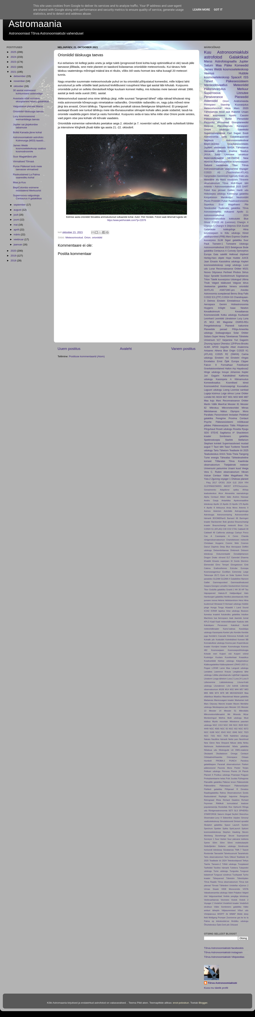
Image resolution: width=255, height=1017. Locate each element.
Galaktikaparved (239, 136)
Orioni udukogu (216, 129)
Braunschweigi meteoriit (224, 525)
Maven (236, 704)
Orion (87, 237)
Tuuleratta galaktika (229, 208)
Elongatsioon (236, 565)
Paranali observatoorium (228, 764)
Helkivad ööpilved (238, 254)
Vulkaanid (229, 211)
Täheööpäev (242, 878)
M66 (211, 693)
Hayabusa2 (242, 368)
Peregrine (221, 418)
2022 (14, 66)
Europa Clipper (240, 361)
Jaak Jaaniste (235, 618)
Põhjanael (229, 789)
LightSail (236, 675)
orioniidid (97, 237)
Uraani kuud (234, 468)
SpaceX (236, 77)
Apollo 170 (237, 504)
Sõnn (222, 842)
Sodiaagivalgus (223, 333)
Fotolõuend (242, 365)
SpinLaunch (235, 828)
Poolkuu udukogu (222, 775)
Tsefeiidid (208, 868)
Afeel (233, 347)
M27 (225, 397)
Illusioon (244, 611)
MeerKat (222, 404)
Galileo (231, 190)
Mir (228, 714)
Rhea (218, 800)
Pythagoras (243, 778)
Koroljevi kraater (219, 646)
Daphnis (215, 547)
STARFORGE (210, 814)
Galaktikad (238, 57)
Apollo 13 (217, 504)
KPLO (206, 622)
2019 (14, 255)
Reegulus (244, 796)
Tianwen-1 (217, 244)
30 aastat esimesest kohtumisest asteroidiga (28, 92)
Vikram (244, 472)
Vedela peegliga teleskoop (235, 896)
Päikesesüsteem (237, 81)
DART (245, 186)
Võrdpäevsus (210, 914)
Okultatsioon (221, 753)
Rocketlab (222, 807)
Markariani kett (241, 700)
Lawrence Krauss (222, 672)
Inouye (225, 372)
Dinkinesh (234, 550)
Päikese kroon (229, 782)
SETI (231, 810)
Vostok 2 (243, 900)
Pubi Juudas (231, 778)
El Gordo (235, 561)
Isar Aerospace (221, 618)
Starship (225, 104)
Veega (245, 468)
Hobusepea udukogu (215, 193)
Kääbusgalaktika (211, 664)
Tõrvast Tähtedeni (220, 885)
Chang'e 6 (221, 226)
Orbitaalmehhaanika (213, 757)
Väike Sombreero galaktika (227, 907)
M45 (241, 397)
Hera (241, 600)
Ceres (235, 536)
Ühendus (225, 343)
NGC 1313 (218, 725)
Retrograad (209, 800)
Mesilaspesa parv (220, 707)
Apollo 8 (211, 508)
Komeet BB (243, 639)
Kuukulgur (208, 657)
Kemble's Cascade (217, 636)
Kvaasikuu (243, 657)
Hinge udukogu (212, 372)
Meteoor (208, 126)
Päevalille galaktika (213, 782)
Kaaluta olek (242, 622)
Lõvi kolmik (232, 686)
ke (242, 917)
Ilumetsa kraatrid (212, 614)
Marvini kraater (225, 704)
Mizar (245, 714)
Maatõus (218, 696)
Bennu (234, 293)
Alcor (220, 493)
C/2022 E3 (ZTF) (212, 297)
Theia (235, 454)
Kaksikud (235, 625)
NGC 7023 (243, 732)
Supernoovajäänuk (214, 133)
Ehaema (244, 557)
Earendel (235, 557)
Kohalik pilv (209, 639)
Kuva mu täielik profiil (216, 987)
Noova (207, 272)
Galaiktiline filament (239, 579)
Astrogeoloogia (241, 511)
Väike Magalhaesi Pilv (235, 475)
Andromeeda (241, 101)
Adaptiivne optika (229, 490)
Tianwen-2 (216, 864)
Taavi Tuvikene (232, 447)
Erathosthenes (220, 568)
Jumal (245, 618)
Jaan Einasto (211, 261)
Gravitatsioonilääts (237, 143)
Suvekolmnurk (227, 276)
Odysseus (217, 272)
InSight (221, 308)
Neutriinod (243, 739)
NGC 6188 (209, 732)
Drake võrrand (219, 557)
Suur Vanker (220, 839)
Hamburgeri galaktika (213, 597)
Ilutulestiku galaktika (230, 614)
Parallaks (208, 414)
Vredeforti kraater (231, 903)
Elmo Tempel (222, 565)
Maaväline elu (211, 179)
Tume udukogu (220, 871)
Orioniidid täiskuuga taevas (28, 111)
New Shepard (222, 743)
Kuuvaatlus (242, 386)
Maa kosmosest (214, 115)
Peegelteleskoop (212, 325)
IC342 (206, 611)
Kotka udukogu (229, 315)
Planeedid (241, 97)
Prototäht (215, 201)
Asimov (207, 511)
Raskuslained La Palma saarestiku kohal (26, 176)
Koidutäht (220, 639)
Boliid (228, 118)
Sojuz (207, 276)
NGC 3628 (238, 725)
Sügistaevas (242, 276)
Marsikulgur (227, 197)
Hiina (228, 108)
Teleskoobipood (234, 860)
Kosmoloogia (234, 646)
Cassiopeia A (222, 536)
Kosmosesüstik (211, 315)
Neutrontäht (242, 197)
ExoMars (226, 572)
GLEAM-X (225, 579)
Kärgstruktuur (242, 661)
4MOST (227, 486)
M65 (206, 693)
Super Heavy (218, 336)
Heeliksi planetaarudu (233, 597)
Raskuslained (210, 796)
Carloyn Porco (241, 532)
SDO (206, 432)
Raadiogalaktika (211, 793)
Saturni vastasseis (216, 165)
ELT (228, 557)
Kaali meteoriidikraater (226, 622)
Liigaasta (244, 675)
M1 (214, 397)
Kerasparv (242, 126)
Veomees (225, 900)
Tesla (229, 454)
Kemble (237, 632)
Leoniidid (219, 318)
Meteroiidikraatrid (214, 158)
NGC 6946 (232, 732)
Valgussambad (215, 896)
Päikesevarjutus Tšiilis (223, 425)
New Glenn (209, 743)
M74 (217, 693)
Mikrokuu (214, 407)
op (213, 921)
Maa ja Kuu (19, 182)
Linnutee (242, 93)
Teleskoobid (210, 208)
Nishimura (208, 746)
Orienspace (232, 757)
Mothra (222, 718)
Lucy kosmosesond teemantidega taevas (26, 118)
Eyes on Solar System (231, 575)
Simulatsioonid (226, 821)
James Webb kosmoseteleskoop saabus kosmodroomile (29, 148)
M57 (241, 689)
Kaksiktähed (229, 375)
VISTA (245, 889)
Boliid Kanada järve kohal (27, 132)
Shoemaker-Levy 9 (213, 818)
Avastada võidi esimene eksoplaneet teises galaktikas (31, 100)
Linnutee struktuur (236, 154)
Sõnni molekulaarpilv (237, 842)
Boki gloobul (228, 522)
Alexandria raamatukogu (236, 493)
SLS (236, 810)
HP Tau (245, 589)
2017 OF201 (218, 482)
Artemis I (209, 186)
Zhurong (208, 343)
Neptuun (209, 140)
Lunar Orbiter (242, 393)
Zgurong (215, 479)
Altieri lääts (225, 497)
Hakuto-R (222, 593)
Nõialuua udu (210, 750)
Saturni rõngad (224, 814)
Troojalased (243, 864)
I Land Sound (241, 607)
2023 (14, 61)
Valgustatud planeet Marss (28, 106)
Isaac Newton (239, 308)
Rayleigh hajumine (228, 796)
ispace (216, 343)
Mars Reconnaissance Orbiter (232, 400)
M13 (211, 322)
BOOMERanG (219, 518)
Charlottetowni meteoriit (237, 540)
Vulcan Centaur (212, 475)
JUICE (245, 258)
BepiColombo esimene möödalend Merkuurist (27, 189)
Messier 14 (215, 711)
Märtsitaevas (210, 411)
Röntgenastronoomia (218, 810)
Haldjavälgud (235, 593)
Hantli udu (242, 190)
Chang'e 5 (209, 226)
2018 (14, 260)
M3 (218, 322)
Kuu (207, 52)
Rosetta (237, 429)
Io (221, 233)
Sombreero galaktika (233, 436)
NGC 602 (233, 729)
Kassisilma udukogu (229, 261)
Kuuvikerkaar (231, 657)
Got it (218, 9)
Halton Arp (230, 368)
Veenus (209, 73)
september (20, 204)
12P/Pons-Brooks (239, 343)
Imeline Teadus (238, 151)
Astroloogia (209, 515)
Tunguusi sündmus (222, 875)
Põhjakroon (242, 425)
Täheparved (218, 878)
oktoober (19, 86)
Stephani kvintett (212, 443)
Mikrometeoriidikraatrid (214, 714)
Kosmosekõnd (211, 386)
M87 (246, 397)
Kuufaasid (243, 315)
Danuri (207, 547)
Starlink (229, 440)
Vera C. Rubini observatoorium (221, 472)
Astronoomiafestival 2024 (226, 215)
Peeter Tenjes (241, 768)
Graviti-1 (230, 589)
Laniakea (208, 672)
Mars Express (233, 236)
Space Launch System (236, 825)
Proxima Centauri (238, 418)
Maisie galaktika (241, 696)
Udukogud (236, 279)
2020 (14, 250)
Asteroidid (211, 100)
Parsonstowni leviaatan (226, 414)
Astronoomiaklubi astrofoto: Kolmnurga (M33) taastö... (29, 139)
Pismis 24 (236, 771)
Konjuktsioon (210, 197)
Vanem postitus (183, 349)
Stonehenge (220, 836)
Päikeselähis (210, 785)
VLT (219, 340)
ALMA (207, 347)
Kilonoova (231, 636)
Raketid (235, 111)
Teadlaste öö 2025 (238, 450)
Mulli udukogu (234, 718)
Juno (217, 154)
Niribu (245, 743)
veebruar (19, 239)
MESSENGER (236, 693)
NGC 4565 (214, 729)
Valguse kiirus (240, 283)
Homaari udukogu (233, 604)
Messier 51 (230, 711)
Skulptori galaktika (213, 825)
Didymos (231, 226)
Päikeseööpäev (241, 785)
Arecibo (244, 290)
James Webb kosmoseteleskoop (226, 69)
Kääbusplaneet (226, 664)
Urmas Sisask (211, 889)
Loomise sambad (239, 390)
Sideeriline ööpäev (231, 818)
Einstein (221, 300)
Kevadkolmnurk (212, 311)
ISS (245, 77)
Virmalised (223, 122)
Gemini (222, 304)
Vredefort (218, 903)
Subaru (207, 336)
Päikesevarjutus (215, 89)
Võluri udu (243, 910)
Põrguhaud (209, 429)
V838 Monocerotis (230, 889)
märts (17, 234)
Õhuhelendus (210, 925)
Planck (245, 771)
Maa (219, 65)
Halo (246, 593)
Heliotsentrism (231, 600)
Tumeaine (231, 244)
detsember (20, 76)
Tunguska (234, 871)
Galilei (207, 582)
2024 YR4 (243, 482)
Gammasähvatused (239, 582)
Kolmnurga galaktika (237, 193)
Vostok (234, 900)
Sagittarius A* (227, 432)
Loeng (226, 390)
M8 (227, 693)
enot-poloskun (181, 1002)
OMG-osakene (241, 750)
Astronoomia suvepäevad (217, 293)
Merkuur (242, 89)
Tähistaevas (211, 111)
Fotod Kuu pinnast (214, 190)
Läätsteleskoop (226, 682)
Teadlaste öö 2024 (218, 860)
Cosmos (244, 543)
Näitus (223, 411)
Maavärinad (227, 696)
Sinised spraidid (241, 821)
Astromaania (35, 23)
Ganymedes (210, 176)
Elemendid (209, 565)
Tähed (208, 81)
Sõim (214, 842)
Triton (207, 279)
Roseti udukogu (224, 429)
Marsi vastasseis (229, 179)
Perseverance (213, 97)
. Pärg (207, 482)
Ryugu (245, 429)
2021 (14, 71)
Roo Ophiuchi (235, 807)
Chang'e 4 (242, 222)
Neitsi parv (233, 739)
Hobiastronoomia (239, 304)
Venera (233, 286)
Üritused (234, 925)
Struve (231, 836)
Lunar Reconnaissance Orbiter (225, 268)
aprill (17, 229)
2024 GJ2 (231, 482)
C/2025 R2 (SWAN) (227, 354)
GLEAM (216, 579)
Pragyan (244, 775)
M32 (232, 689)
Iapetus (221, 611)
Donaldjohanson (241, 554)
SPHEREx (243, 810)
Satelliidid (242, 129)
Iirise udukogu (233, 611)
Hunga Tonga (217, 607)
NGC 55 (224, 729)
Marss (208, 61)
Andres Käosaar (240, 497)
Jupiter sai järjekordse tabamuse (25, 126)
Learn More (201, 9)
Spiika (225, 828)
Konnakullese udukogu (214, 643)
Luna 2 (230, 678)
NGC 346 (227, 725)
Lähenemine (209, 682)
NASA (230, 147)
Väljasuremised (229, 910)
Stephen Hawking (231, 832)
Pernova (226, 771)
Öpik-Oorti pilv (223, 925)
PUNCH (232, 761)
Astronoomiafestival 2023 (217, 247)
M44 (237, 689)
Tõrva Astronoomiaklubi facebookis (223, 948)
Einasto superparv (221, 561)
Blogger (203, 1002)
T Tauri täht (217, 447)
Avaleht (126, 349)
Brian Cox (243, 525)
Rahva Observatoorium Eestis (234, 793)
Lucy (239, 318)
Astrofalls (228, 511)
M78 (222, 693)
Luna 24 (237, 678)
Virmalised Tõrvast (23, 161)
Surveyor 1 (209, 839)
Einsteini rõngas (239, 357)
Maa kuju (209, 400)
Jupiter (243, 61)
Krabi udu (243, 176)
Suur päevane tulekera (237, 839)
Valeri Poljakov (235, 893)
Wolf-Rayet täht (239, 183)
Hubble (236, 258)
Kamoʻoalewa (229, 629)
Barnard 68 (232, 518)
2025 (14, 52)
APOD (215, 347)
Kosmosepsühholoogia (238, 650)
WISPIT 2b (222, 914)
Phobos (237, 272)
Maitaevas (208, 700)
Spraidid (215, 276)
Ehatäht (207, 561)
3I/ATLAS (209, 290)
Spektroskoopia (212, 440)
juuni (17, 219)
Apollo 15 (227, 504)
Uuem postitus (69, 349)
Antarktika (226, 500)
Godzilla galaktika (217, 589)
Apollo (232, 115)
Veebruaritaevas (211, 900)
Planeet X (208, 775)
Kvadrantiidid (210, 661)
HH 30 (238, 589)
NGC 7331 (209, 736)
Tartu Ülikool (230, 857)
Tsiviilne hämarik (221, 868)
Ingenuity (233, 176)
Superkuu (209, 204)
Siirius (245, 272)
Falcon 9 (210, 365)
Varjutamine (231, 168)
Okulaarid (208, 753)
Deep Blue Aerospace (230, 547)
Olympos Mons (239, 411)
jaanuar (18, 244)
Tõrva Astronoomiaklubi (222, 983)
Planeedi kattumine (236, 325)
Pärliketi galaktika (213, 789)
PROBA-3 (220, 761)
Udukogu (243, 244)
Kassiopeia (217, 632)
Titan (235, 165)
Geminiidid (222, 176)
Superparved (242, 836)
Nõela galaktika (240, 746)
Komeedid (241, 65)
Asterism (217, 511)
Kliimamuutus (241, 379)
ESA (239, 226)
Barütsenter (216, 522)
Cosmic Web (232, 543)
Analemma (242, 347)
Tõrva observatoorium (228, 882)
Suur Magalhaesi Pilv (233, 204)
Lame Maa (225, 668)
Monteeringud (210, 718)
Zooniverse (231, 917)
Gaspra (207, 586)
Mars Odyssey (210, 704)
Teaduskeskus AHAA (215, 454)
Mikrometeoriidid (230, 407)
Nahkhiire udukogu (239, 736)
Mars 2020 (241, 108)
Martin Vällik (210, 404)
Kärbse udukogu (226, 661)
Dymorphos (242, 250)
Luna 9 (245, 678)
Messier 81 (233, 404)
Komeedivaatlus (212, 382)
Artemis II (243, 508)
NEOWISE (233, 158)
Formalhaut (227, 365)
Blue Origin (229, 350)
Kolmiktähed (230, 639)
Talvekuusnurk (230, 853)
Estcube (233, 568)
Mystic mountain (220, 721)
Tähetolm (230, 878)
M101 (245, 268)
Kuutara (219, 657)
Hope (228, 258)
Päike (228, 65)
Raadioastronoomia (238, 201)
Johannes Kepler (239, 372)
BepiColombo (211, 143)
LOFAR (215, 668)
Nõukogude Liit (226, 750)
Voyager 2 (208, 903)
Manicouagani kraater (224, 700)
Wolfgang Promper (217, 917)
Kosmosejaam (217, 650)
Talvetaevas (232, 336)
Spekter (217, 828)
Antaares (208, 350)
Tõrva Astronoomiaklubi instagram (223, 952)
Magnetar (228, 322)
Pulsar (224, 201)
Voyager (243, 168)
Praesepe (235, 775)
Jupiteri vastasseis (215, 147)
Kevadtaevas (241, 311)
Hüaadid (229, 607)
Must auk (224, 111)
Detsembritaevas (221, 550)
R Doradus (242, 789)
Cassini (244, 115)
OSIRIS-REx (242, 322)
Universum (209, 340)
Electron (244, 561)
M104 (219, 397)
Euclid (245, 226)
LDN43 (237, 664)
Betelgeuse (236, 247)
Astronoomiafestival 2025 (228, 186)
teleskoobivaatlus (215, 85)
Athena (218, 350)
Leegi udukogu (233, 265)
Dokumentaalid (223, 554)
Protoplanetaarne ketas (214, 778)
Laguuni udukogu (213, 390)
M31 (230, 397)
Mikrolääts (243, 711)
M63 (246, 689)
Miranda (236, 714)
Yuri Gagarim (241, 340)
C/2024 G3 (227, 297)
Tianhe (207, 864)
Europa (207, 254)
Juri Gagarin (211, 375)
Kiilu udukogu (232, 233)
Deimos (211, 300)
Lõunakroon (219, 686)
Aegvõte (224, 347)
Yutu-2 (207, 479)
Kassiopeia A (224, 379)
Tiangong (243, 454)
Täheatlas (225, 457)
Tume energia (211, 457)
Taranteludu (243, 853)
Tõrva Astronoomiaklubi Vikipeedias (224, 956)
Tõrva (225, 183)
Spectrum (208, 828)
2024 (14, 56)
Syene (207, 842)
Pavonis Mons (225, 768)
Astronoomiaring (224, 515)
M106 (221, 689)
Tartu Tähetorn (221, 450)
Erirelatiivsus (233, 300)
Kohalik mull (242, 636)
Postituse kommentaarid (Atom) (87, 356)
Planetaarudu (225, 126)
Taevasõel (218, 853)
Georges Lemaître (219, 586)
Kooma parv (230, 643)
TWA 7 (238, 850)
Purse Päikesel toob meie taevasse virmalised (27, 168)
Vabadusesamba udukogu (216, 893)
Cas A (208, 536)
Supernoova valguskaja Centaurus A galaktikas (27, 197)
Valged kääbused (221, 283)
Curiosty (231, 250)
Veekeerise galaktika (215, 286)
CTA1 (234, 529)
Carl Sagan (234, 133)
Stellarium (243, 440)
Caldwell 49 (209, 532)
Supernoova (212, 93)
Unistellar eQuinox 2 (238, 885)
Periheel (227, 272)
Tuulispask (237, 875)
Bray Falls (243, 293)
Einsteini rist (222, 357)
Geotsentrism (234, 586)
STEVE (214, 432)
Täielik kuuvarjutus (220, 279)
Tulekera (234, 868)
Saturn (208, 65)
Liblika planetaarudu (221, 675)
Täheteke (243, 336)
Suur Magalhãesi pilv (25, 156)
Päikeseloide (242, 782)
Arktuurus (220, 508)
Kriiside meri (210, 654)
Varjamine (227, 340)
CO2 (229, 529)
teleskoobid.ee (222, 921)
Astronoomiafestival (237, 140)
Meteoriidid (240, 85)
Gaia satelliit (220, 254)
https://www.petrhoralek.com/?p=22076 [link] (126, 220)
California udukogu (225, 532)
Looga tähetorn (220, 678)
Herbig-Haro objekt (214, 258)
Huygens (208, 308)
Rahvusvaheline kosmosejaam (231, 161)
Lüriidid (207, 397)
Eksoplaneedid (240, 122)
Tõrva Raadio (210, 882)
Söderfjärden (210, 846)
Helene (221, 600)
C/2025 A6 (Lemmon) (224, 222)
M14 (227, 689)
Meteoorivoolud (74, 237)
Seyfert (235, 814)
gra (238, 917)
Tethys (245, 860)
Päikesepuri (225, 785)
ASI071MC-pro (227, 290)
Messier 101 (235, 707)
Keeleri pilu (228, 632)
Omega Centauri (239, 753)
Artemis (221, 151)
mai (16, 224)
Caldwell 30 (243, 529)
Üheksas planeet (239, 479)
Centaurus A (220, 250)
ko (245, 917)
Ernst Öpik (223, 361)
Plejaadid (209, 122)
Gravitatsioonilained (214, 368)
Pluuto (207, 201)
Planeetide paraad (215, 329)
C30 (224, 529)
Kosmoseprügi (227, 386)
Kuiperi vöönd (241, 654)
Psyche (208, 422)
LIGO (243, 664)
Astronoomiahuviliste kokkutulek (222, 218)
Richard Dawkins (231, 800)
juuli (16, 214)
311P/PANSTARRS (213, 486)
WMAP (232, 914)
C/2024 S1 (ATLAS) (213, 529)
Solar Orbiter (240, 333)
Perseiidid (242, 118)
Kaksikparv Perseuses (215, 625)
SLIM (220, 240)
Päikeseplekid (212, 118)
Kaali (212, 622)
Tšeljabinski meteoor (236, 464)
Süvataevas (228, 850)
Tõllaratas (220, 461)
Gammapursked (220, 582)
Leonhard (209, 318)
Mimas (245, 407)
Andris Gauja (211, 500)
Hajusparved (210, 593)
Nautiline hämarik (219, 739)
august (18, 209)
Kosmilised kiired (237, 382)
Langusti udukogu (240, 668)
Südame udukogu (227, 846)
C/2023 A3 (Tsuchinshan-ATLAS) (226, 172)
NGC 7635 (222, 736)
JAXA (207, 154)
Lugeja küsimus (212, 393)
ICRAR (214, 611)
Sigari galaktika (233, 240)
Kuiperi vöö (225, 654)
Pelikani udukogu (212, 771)
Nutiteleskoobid (223, 746)
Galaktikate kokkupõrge (219, 229)
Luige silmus (227, 393)
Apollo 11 (242, 211)
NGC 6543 (220, 732)
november (20, 81)
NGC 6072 (243, 729)
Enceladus (209, 361)
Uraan (244, 111)
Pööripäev (210, 104)
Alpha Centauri (211, 497)
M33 (235, 397)
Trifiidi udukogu (229, 864)
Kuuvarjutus (241, 104)
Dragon (207, 557)
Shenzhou (243, 814)
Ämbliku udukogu (239, 921)
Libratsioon (230, 318)
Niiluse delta (236, 743)
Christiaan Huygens (213, 543)
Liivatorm (208, 678)
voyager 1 (225, 479)
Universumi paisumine (215, 468)
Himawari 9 (219, 604)
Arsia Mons (232, 508)
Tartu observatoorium (213, 857)
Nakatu (207, 739)
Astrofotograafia (225, 61)
